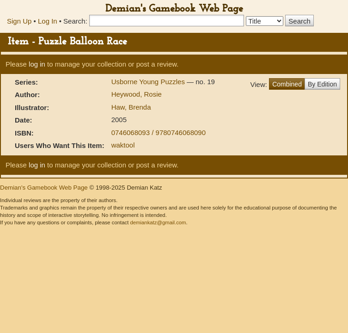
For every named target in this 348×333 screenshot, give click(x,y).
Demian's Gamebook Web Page (174, 9)
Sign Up (19, 21)
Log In (47, 21)
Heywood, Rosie (136, 94)
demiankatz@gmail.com (158, 222)
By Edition (322, 84)
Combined (287, 84)
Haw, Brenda (131, 107)
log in (37, 64)
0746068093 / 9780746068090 (158, 132)
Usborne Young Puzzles (149, 82)
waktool (123, 145)
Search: (75, 21)
